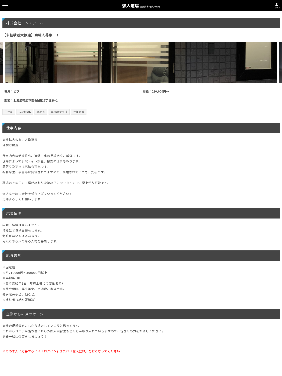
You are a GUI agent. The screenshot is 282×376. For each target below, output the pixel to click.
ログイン (277, 5)
